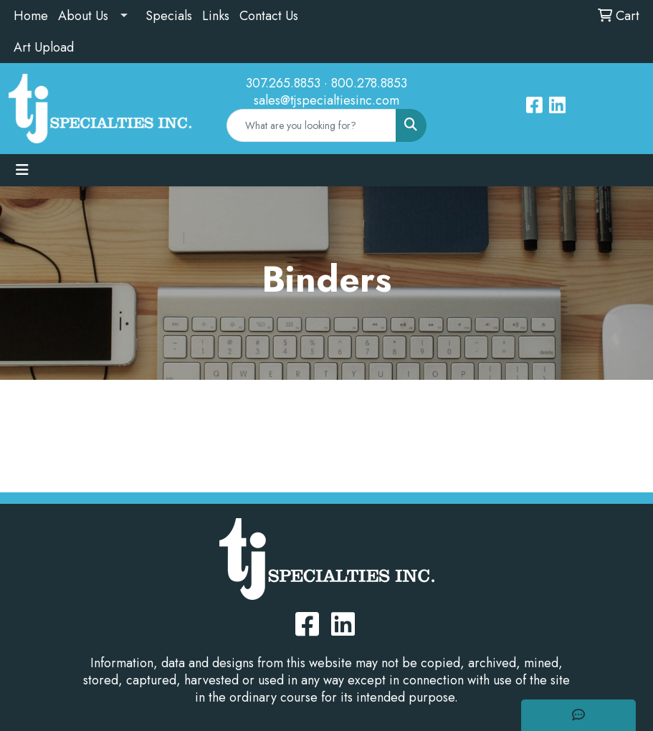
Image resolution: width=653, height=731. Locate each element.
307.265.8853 (283, 83)
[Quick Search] (312, 125)
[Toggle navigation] (22, 170)
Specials (169, 15)
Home (31, 15)
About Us (83, 15)
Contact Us (268, 15)
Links (215, 15)
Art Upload (44, 47)
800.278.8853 (369, 83)
